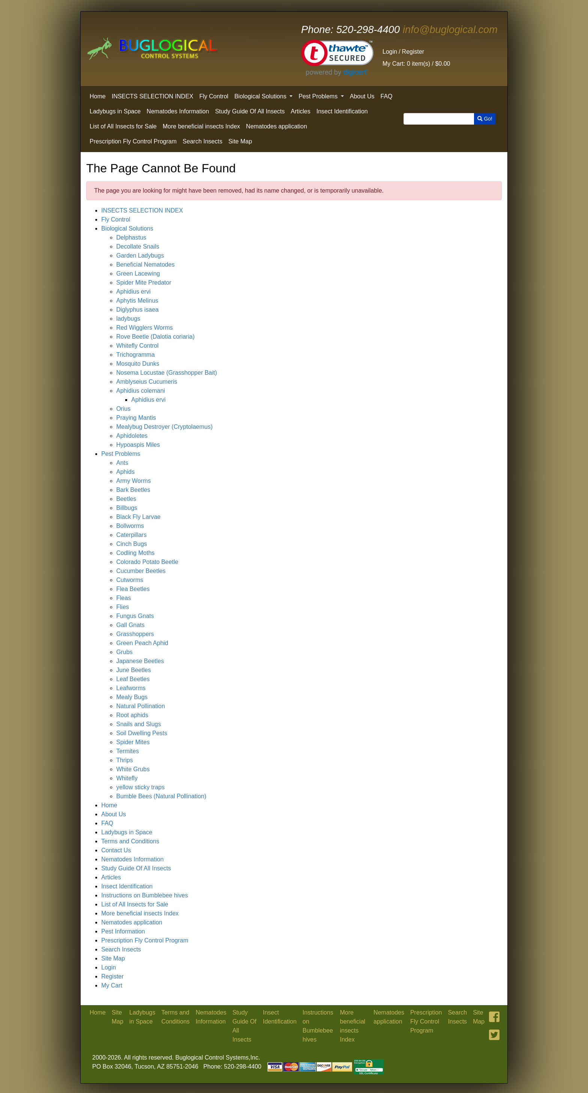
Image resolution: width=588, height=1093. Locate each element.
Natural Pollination (140, 706)
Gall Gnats (130, 625)
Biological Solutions (261, 96)
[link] (337, 58)
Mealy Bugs (132, 697)
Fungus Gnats (135, 616)
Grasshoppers (135, 634)
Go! (484, 119)
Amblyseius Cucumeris (146, 381)
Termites (127, 751)
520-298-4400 (350, 29)
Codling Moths (135, 553)
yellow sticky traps (140, 787)
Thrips (124, 760)
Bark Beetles (133, 490)
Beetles (126, 499)
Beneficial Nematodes (145, 264)
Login (389, 51)
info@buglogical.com (450, 29)
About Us (362, 96)
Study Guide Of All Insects (250, 111)
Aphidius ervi (133, 291)
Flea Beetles (133, 589)
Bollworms (130, 526)
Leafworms (131, 688)
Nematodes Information (178, 111)
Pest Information (123, 931)
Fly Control (214, 96)
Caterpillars (131, 535)
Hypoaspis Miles (138, 445)
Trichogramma (135, 354)
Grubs (124, 652)
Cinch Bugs (131, 544)
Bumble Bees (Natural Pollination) (161, 796)
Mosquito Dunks (137, 363)
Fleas (123, 598)
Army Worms (133, 481)
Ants (122, 463)
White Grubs (133, 769)
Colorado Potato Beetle (147, 562)
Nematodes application (276, 126)
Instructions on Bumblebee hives (144, 895)
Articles (300, 111)
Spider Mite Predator (143, 282)
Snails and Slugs (138, 724)
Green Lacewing (138, 273)
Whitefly (127, 778)
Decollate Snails (137, 246)
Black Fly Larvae (138, 517)
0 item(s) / (416, 63)
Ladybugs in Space (115, 111)
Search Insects (202, 141)
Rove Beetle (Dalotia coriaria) (155, 336)
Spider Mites (133, 742)
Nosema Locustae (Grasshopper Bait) (166, 372)
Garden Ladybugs (140, 255)
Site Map (240, 141)
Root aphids (132, 715)
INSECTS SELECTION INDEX (153, 96)
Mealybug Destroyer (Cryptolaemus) (164, 427)
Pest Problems (318, 96)
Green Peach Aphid (142, 643)
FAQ (387, 96)
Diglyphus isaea (137, 309)
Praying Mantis (136, 418)
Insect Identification (342, 111)
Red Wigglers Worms (144, 327)
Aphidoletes (132, 436)
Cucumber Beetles (141, 571)
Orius (123, 409)
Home (98, 96)
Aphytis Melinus (137, 300)
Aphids (125, 472)
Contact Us (116, 850)
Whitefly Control (137, 345)
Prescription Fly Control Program (133, 141)
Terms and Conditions (130, 841)
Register (413, 51)
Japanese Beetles (140, 661)
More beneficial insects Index (201, 126)
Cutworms (129, 580)
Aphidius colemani (140, 390)
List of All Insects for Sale (123, 126)
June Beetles (133, 670)
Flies (122, 607)
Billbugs (126, 508)
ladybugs (128, 318)
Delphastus (131, 237)
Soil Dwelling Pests (141, 733)
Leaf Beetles (133, 679)
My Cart (111, 985)
